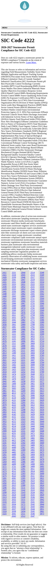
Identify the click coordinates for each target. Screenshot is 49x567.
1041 (14, 320)
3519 (32, 478)
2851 (4, 388)
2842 (4, 381)
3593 (42, 327)
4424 (14, 443)
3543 (32, 507)
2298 (23, 410)
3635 (42, 412)
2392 (23, 471)
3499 (32, 466)
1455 (14, 369)
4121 (14, 400)
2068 (23, 306)
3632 (42, 405)
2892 (4, 410)
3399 (14, 310)
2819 (4, 358)
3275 (4, 476)
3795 (42, 369)
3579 (42, 386)
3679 (42, 462)
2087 (23, 332)
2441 (4, 291)
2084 (23, 324)
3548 (42, 272)
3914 (32, 471)
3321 (4, 507)
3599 (42, 334)
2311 (23, 414)
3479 (32, 436)
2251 (23, 369)
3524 (32, 483)
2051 (23, 284)
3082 (32, 348)
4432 (14, 445)
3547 (32, 516)
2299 (23, 412)
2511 (23, 514)
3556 (42, 287)
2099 (23, 348)
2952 (4, 426)
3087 (32, 360)
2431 (4, 282)
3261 (4, 454)
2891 (4, 407)
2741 (32, 308)
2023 (14, 492)
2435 (4, 284)
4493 (14, 462)
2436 (4, 287)
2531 (32, 287)
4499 (14, 464)
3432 (32, 419)
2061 (23, 291)
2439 (4, 289)
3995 (32, 393)
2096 (23, 341)
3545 (32, 511)
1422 (14, 358)
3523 (32, 481)
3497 (32, 462)
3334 (14, 275)
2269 (23, 391)
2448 (4, 294)
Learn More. (31, 62)
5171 (14, 438)
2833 (4, 369)
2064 (23, 298)
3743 (42, 355)
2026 (14, 497)
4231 (14, 433)
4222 (14, 405)
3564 (42, 298)
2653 (4, 320)
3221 (4, 436)
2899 (4, 417)
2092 (23, 336)
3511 (32, 476)
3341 (14, 280)
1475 (14, 376)
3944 (32, 372)
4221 (14, 402)
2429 (4, 280)
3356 (14, 291)
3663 (42, 440)
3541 (32, 502)
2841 (4, 379)
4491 (14, 457)
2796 (32, 329)
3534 (32, 492)
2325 (23, 424)
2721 (32, 301)
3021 (32, 334)
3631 (42, 402)
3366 (14, 303)
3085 (32, 355)
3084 (32, 353)
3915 (32, 473)
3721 (42, 348)
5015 (14, 386)
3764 (42, 362)
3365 (14, 301)
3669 (42, 443)
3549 (42, 275)
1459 (14, 372)
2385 (23, 459)
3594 (42, 329)
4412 (14, 440)
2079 (23, 317)
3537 (32, 499)
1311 (14, 343)
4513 (14, 473)
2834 (4, 372)
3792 (42, 367)
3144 (23, 495)
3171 (23, 504)
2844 (4, 386)
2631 (4, 315)
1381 (14, 348)
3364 (14, 298)
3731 (14, 466)
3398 (14, 308)
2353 (23, 445)
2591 (32, 294)
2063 (23, 296)
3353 (14, 284)
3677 (42, 457)
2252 (23, 372)
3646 (42, 426)
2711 (32, 298)
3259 (4, 452)
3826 (42, 490)
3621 (42, 393)
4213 (14, 424)
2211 (23, 360)
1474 (14, 374)
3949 (32, 374)
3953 (32, 379)
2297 (23, 407)
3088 (32, 362)
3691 (42, 464)
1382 (14, 350)
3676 (42, 454)
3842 (42, 499)
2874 (4, 400)
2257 (23, 379)
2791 (32, 327)
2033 (14, 502)
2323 (23, 421)
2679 (4, 348)
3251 (4, 445)
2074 (23, 308)
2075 (23, 310)
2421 (4, 275)
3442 (32, 421)
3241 (4, 443)
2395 (23, 478)
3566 (42, 303)
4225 (14, 407)
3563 (42, 296)
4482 (14, 452)
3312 (4, 495)
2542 (32, 291)
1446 (14, 367)
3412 (32, 405)
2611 (4, 310)
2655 (4, 322)
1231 (14, 339)
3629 (42, 400)
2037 (14, 509)
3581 (42, 313)
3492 (32, 450)
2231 (23, 365)
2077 (23, 315)
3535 (32, 495)
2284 (23, 400)
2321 (23, 417)
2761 (32, 317)
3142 (23, 490)
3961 (32, 384)
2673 (4, 334)
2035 (14, 507)
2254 (23, 376)
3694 (42, 469)
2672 (4, 332)
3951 (32, 376)
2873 (4, 398)
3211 (4, 433)
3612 (42, 388)
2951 (4, 424)
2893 (4, 412)
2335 (23, 433)
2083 (23, 322)
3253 (4, 447)
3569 (42, 310)
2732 (32, 306)
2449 (4, 296)
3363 (14, 296)
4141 (14, 412)
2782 (32, 322)
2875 (4, 402)
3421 (32, 407)
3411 (32, 402)
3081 (32, 346)
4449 (14, 447)
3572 (42, 376)
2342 (23, 443)
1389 (14, 353)
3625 (42, 398)
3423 (32, 410)
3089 (32, 365)
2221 (23, 362)
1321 (14, 346)
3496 (32, 459)
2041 (14, 514)
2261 (23, 386)
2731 (32, 303)
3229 (4, 438)
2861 (4, 391)
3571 (42, 374)
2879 (4, 405)
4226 (14, 431)
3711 (42, 336)
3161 (23, 502)
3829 (42, 495)
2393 (23, 473)
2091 (23, 334)
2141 (23, 358)
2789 (32, 324)
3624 (42, 395)
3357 (14, 294)
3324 (4, 511)
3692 (42, 466)
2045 (23, 275)
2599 (32, 296)
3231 (4, 440)
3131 (23, 488)
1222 (14, 336)
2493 (4, 306)
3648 (42, 431)
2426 (4, 277)
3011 (32, 332)
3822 (42, 481)
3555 (42, 284)
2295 (23, 402)
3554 (42, 282)
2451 (4, 298)
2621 (4, 313)
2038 (14, 511)
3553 (42, 280)
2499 (4, 308)
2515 (32, 275)
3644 (42, 421)
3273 (4, 471)
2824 (4, 367)
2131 (23, 355)
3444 (32, 426)
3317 (4, 504)
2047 (23, 280)
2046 (23, 277)
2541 (32, 289)
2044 (23, 272)
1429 (14, 362)
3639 (42, 414)
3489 (32, 445)
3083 (32, 350)
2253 (23, 374)
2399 (23, 485)
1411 (14, 355)
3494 (32, 454)
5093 (14, 388)
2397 (23, 483)
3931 (32, 367)
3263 (4, 459)
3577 (42, 381)
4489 (14, 454)
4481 (14, 450)
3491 (32, 447)
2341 (23, 440)
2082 (23, 320)
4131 (14, 410)
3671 (42, 445)
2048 (23, 282)
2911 (4, 419)
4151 (14, 417)
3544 (32, 509)
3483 (32, 440)
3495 (32, 457)
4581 (14, 478)
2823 (4, 365)
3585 (42, 317)
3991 (32, 388)
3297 (4, 490)
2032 (14, 499)
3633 (42, 407)
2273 (23, 393)
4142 (14, 414)
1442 (14, 365)
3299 (4, 492)
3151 (23, 499)
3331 (14, 272)
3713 (42, 339)
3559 (42, 289)
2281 (23, 395)
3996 (32, 395)
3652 (42, 436)
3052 (32, 336)
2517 (32, 277)
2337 (23, 436)
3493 (32, 452)
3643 (42, 419)
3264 (4, 462)
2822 (4, 362)
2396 (23, 481)
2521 (32, 282)
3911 (32, 469)
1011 (14, 315)
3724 (42, 350)
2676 (4, 341)
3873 (42, 514)
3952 (4, 421)
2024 (14, 495)
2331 (23, 431)
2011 (14, 481)
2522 (32, 284)
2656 (4, 324)
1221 (14, 334)
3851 (42, 509)
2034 (14, 504)
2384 (23, 457)
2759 (32, 315)
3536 (32, 497)
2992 (4, 428)
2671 (4, 329)
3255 (4, 450)
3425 (32, 412)
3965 (32, 386)
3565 (42, 301)
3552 (42, 277)
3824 (42, 485)
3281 (4, 478)
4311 (14, 436)
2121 (23, 353)
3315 (4, 499)
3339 (14, 277)
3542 (32, 504)
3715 (42, 343)
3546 (32, 514)
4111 (14, 395)
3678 (42, 459)
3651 (42, 433)
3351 (14, 282)
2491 (4, 303)
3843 (42, 502)
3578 (42, 384)
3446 (32, 428)
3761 (42, 360)
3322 (4, 509)
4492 (14, 459)
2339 (23, 438)
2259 (23, 384)
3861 (42, 511)
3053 (32, 339)
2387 (23, 464)
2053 (23, 289)
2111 (23, 350)
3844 (42, 504)
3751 (42, 358)
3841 (42, 497)
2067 (23, 303)
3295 (4, 485)
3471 (32, 433)
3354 (14, 287)
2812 (4, 350)
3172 (23, 507)
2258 (23, 381)
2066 (23, 301)
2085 (23, 327)
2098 (23, 346)
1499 (14, 384)
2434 (23, 511)
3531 (32, 485)
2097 (23, 343)
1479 (14, 379)
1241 (14, 341)
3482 (32, 438)
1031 (14, 317)
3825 (42, 488)
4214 (14, 426)
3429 (32, 414)
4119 (14, 398)
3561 (42, 291)
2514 (32, 272)
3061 (32, 341)
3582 (42, 315)
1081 (14, 327)
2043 (14, 516)
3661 (42, 438)
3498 (32, 464)
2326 (23, 426)
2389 (23, 466)
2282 (23, 398)
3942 (32, 369)
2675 (4, 339)
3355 (14, 289)
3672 (42, 447)
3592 (42, 324)
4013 (14, 393)
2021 (14, 488)
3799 (42, 372)
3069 (32, 343)
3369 (14, 306)
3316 (4, 502)
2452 (4, 301)
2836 (4, 376)
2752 (32, 310)
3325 (4, 514)
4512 (14, 471)
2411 (4, 272)
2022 (14, 490)
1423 (14, 360)
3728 (42, 353)
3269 (4, 464)
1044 (14, 322)
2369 (23, 450)
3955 (32, 381)
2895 (4, 414)
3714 (42, 341)
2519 (32, 280)
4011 (14, 391)
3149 (23, 497)
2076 (23, 313)
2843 (4, 384)
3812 (42, 476)
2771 (32, 320)
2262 (23, 388)
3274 (4, 473)
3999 (32, 398)
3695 (42, 471)
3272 (4, 469)
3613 (42, 391)
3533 (32, 490)
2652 (4, 317)
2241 (23, 367)
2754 (32, 313)
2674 (4, 336)
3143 (23, 492)
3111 (32, 400)
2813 (4, 353)
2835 (4, 374)
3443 (32, 424)
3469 (32, 431)
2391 (23, 469)
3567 (42, 306)
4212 (14, 421)
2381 (23, 454)
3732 (14, 469)
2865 (4, 393)
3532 (32, 488)
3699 (42, 473)
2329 (23, 428)
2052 (23, 287)
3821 (42, 478)
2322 (23, 419)
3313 (4, 497)
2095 (23, 339)
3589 (42, 322)
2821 (4, 360)
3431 (32, 417)
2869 (4, 395)
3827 (42, 492)
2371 (23, 452)
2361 (23, 447)
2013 (14, 483)
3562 (42, 294)
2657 (4, 327)
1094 (14, 329)
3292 (4, 483)
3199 (23, 509)
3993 (32, 391)
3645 (42, 424)
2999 (4, 431)
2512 (23, 516)
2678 (4, 346)
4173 (14, 419)
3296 (4, 488)
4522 (14, 476)
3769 (42, 365)
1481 (14, 381)
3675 (42, 452)
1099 (14, 332)
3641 (42, 417)
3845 (42, 507)
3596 (42, 332)
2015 (14, 485)
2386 (23, 462)
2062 (23, 294)
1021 (14, 313)
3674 (42, 450)
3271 (4, 466)
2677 (4, 343)
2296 (23, 405)
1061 (14, 324)
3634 (42, 410)
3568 (42, 308)
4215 (14, 428)
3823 (42, 483)
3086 (32, 358)
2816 (4, 355)
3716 (42, 346)
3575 (42, 379)
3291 (4, 481)
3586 (42, 320)
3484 (32, 443)
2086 (23, 329)
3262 (4, 457)
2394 (23, 476)
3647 (42, 428)
